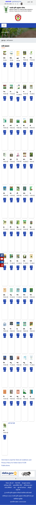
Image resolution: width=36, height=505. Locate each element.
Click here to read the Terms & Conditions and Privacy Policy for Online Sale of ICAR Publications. (16, 462)
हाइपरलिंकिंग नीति (17, 485)
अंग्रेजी (28, 2)
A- (17, 4)
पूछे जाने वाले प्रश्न (22, 487)
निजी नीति (17, 483)
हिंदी (32, 2)
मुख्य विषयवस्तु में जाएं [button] (16, 1)
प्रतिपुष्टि (29, 487)
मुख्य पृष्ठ (3, 40)
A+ (13, 4)
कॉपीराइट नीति (7, 485)
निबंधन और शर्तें (9, 483)
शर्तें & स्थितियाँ (8, 487)
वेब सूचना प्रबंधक (26, 483)
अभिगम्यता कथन (28, 485)
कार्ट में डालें (5, 64)
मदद (15, 487)
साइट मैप (18, 490)
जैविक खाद (6, 396)
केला (31, 159)
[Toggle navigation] (4, 25)
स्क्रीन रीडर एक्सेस (8, 4)
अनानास (25, 91)
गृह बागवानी (33, 227)
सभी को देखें (11, 423)
